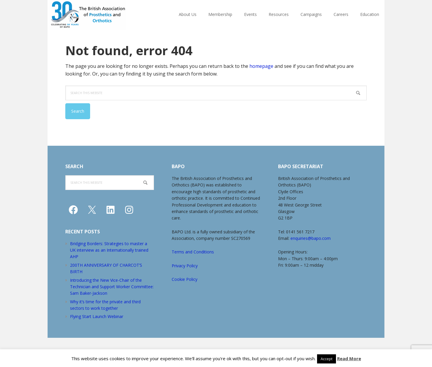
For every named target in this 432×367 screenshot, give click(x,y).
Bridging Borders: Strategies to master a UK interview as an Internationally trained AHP (109, 250)
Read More (349, 358)
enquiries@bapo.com (310, 238)
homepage (261, 66)
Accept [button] (326, 358)
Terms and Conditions (193, 252)
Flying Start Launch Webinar (96, 316)
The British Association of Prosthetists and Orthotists (102, 15)
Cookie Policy (184, 279)
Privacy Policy (185, 265)
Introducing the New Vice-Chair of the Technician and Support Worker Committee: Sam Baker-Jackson (112, 286)
